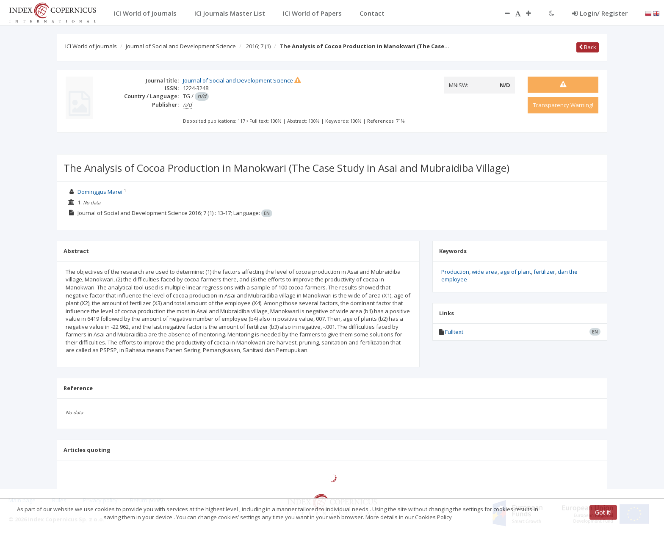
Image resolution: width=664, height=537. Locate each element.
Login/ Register (600, 13)
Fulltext (454, 332)
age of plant (515, 271)
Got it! (603, 512)
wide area (485, 271)
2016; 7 (258, 46)
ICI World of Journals (91, 46)
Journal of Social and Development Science (181, 46)
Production (455, 271)
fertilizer (544, 271)
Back (587, 47)
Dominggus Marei (99, 192)
